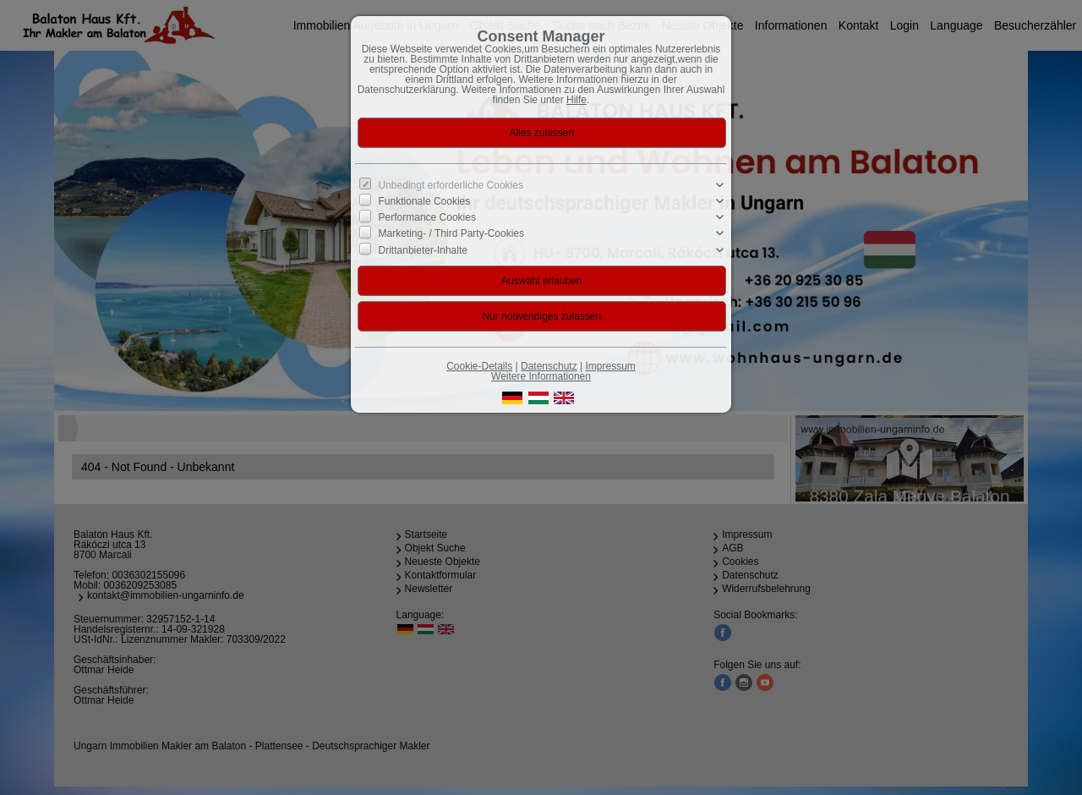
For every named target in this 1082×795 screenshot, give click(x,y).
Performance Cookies (427, 217)
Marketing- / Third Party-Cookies (452, 233)
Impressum (610, 366)
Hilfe (576, 100)
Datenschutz (549, 366)
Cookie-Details (479, 366)
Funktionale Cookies (425, 201)
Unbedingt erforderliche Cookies (451, 185)
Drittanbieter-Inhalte (423, 249)
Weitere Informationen (541, 376)
